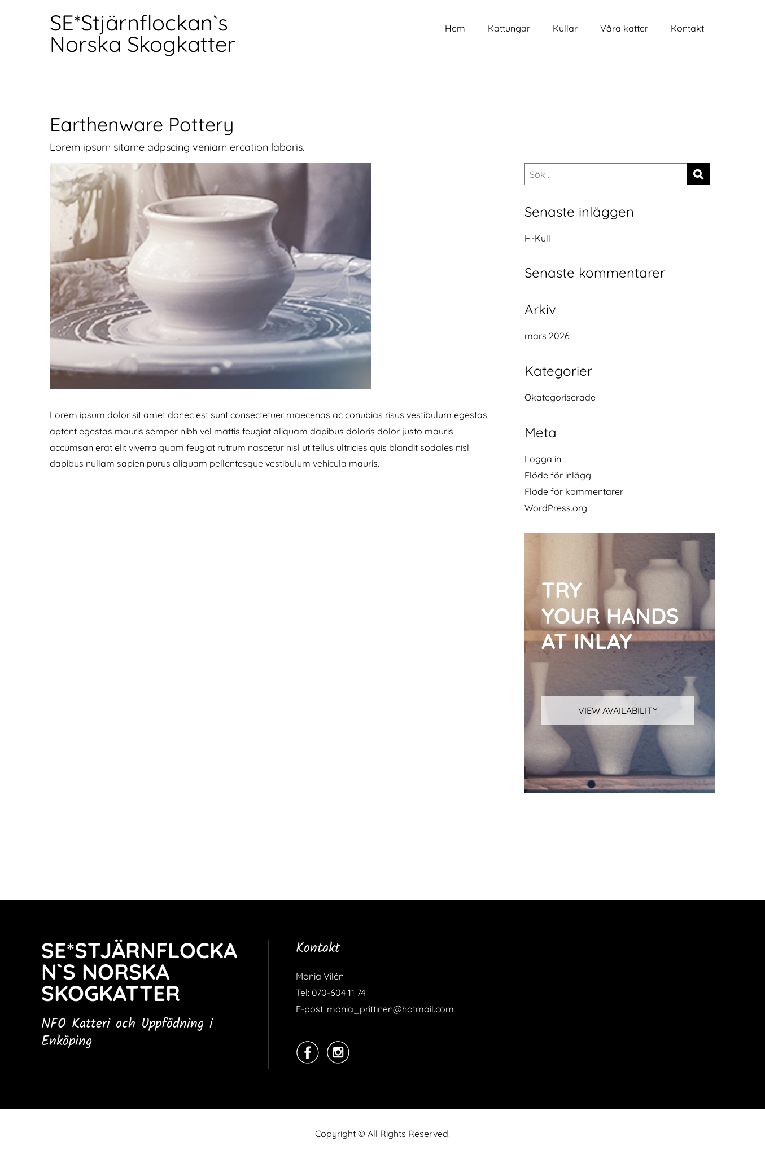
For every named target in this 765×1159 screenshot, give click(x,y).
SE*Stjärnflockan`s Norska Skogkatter (142, 33)
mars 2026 (547, 335)
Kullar (565, 28)
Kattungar (509, 28)
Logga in (542, 458)
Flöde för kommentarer (573, 491)
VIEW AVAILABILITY (618, 710)
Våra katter (624, 28)
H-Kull (537, 238)
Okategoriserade (560, 397)
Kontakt (687, 28)
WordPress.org (555, 507)
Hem (455, 28)
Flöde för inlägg (557, 475)
